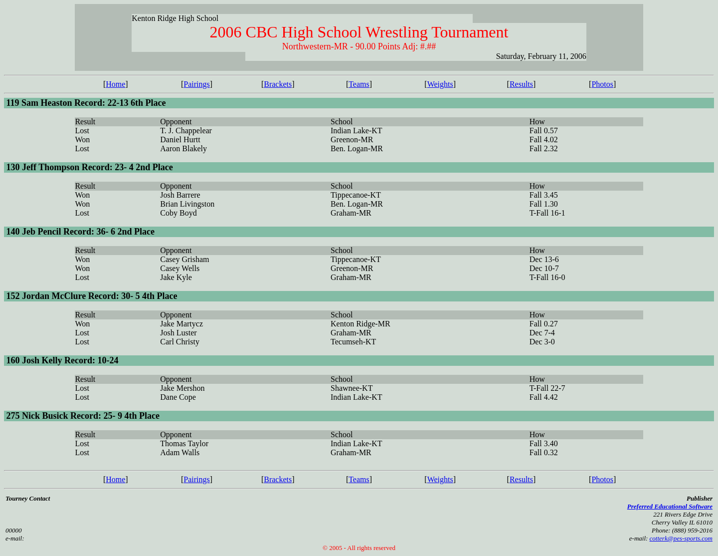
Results (521, 84)
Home (115, 84)
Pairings (196, 84)
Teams (359, 84)
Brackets (278, 84)
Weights (440, 84)
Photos (602, 84)
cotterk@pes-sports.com (681, 538)
